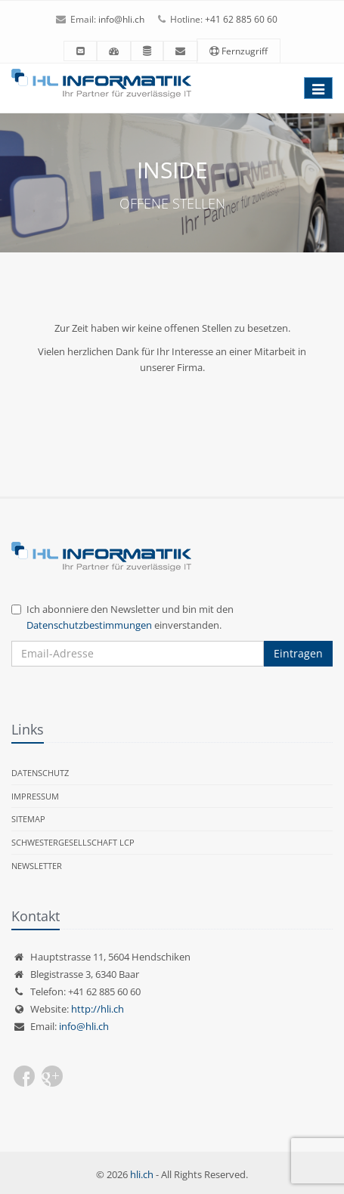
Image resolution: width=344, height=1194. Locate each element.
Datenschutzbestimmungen (89, 625)
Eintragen (298, 653)
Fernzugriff (238, 51)
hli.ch (141, 1174)
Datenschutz (40, 772)
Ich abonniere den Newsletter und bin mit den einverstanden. (122, 617)
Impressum (35, 796)
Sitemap (28, 818)
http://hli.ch (97, 1009)
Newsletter (36, 865)
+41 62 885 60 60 (241, 19)
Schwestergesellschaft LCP (73, 842)
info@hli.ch (121, 19)
